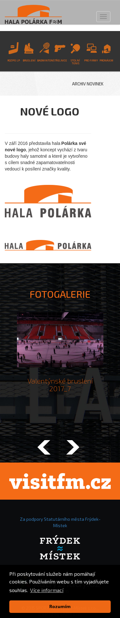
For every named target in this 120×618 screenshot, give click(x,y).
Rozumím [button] (60, 606)
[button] (44, 448)
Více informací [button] (46, 590)
